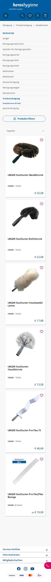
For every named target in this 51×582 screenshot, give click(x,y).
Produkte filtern (24, 118)
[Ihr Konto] (38, 16)
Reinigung (8, 33)
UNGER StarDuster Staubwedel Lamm (25, 304)
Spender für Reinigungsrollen (17, 49)
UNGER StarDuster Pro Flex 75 (24, 430)
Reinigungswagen (11, 87)
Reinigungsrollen (11, 60)
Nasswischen (9, 93)
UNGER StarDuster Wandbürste (25, 175)
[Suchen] (22, 16)
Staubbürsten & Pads (12, 103)
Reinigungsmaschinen (13, 44)
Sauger (6, 38)
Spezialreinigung (11, 108)
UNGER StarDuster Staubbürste (18, 368)
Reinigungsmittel (11, 65)
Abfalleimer (8, 76)
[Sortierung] (25, 131)
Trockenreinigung (11, 98)
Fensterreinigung (11, 82)
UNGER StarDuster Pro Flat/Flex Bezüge (25, 496)
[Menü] (6, 16)
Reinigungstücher (11, 54)
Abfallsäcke (8, 71)
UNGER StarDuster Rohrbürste (25, 239)
